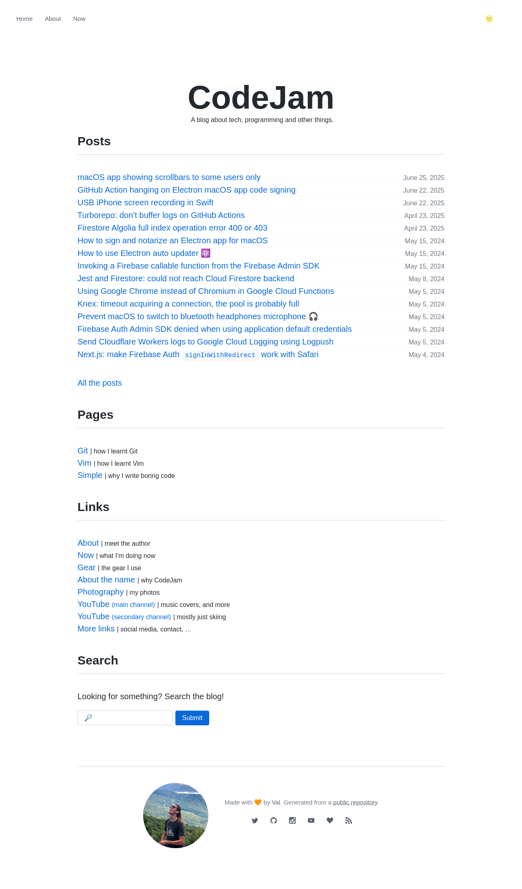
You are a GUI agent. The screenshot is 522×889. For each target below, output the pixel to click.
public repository (355, 802)
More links (96, 628)
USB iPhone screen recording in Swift (145, 202)
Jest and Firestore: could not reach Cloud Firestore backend (185, 278)
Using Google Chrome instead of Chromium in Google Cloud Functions (205, 291)
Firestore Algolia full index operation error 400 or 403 (172, 227)
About (53, 18)
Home (24, 18)
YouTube (116, 604)
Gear (86, 567)
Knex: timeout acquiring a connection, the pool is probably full (188, 303)
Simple (89, 475)
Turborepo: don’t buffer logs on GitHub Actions (161, 215)
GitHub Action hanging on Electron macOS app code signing (186, 189)
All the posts (99, 382)
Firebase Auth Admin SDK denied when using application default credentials (214, 328)
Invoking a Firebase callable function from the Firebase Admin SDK (198, 265)
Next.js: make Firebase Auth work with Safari (198, 355)
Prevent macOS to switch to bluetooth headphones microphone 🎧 (198, 316)
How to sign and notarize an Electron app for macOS (172, 240)
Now (79, 18)
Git (82, 450)
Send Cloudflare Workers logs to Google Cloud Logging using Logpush (205, 341)
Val (276, 802)
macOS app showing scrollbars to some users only (169, 177)
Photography (100, 591)
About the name (106, 579)
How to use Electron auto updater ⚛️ (144, 253)
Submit (192, 717)
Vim (84, 462)
